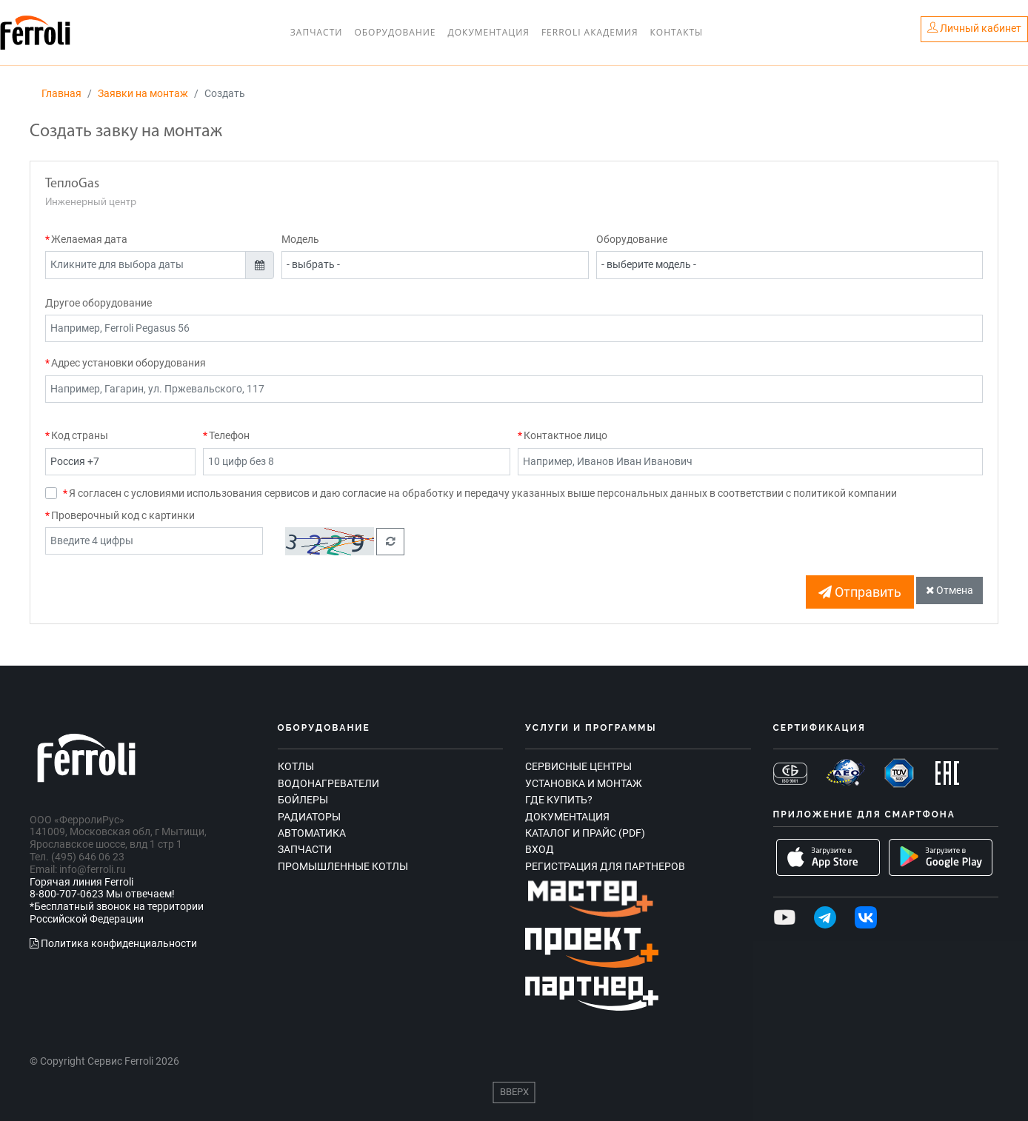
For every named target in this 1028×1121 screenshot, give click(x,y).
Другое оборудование (98, 303)
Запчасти (316, 32)
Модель (300, 239)
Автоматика (312, 833)
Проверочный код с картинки (123, 515)
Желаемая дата (89, 239)
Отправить (859, 592)
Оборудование (394, 32)
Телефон (229, 435)
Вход (539, 849)
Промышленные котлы (343, 866)
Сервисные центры (578, 766)
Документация (489, 32)
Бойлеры (303, 800)
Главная (61, 93)
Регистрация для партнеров (605, 866)
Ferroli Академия (589, 32)
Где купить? (559, 800)
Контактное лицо (565, 435)
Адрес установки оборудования (128, 363)
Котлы (296, 766)
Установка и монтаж (583, 783)
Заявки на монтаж (143, 93)
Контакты (676, 32)
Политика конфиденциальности (113, 943)
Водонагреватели (328, 783)
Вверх (514, 1091)
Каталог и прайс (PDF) (585, 833)
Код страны (79, 435)
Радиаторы (309, 817)
